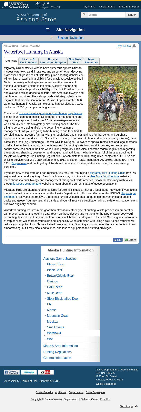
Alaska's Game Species (59, 258)
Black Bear (54, 270)
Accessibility (11, 381)
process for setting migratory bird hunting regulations (50, 113)
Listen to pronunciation (47, 3)
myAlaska (90, 6)
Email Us (105, 399)
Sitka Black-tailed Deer (63, 298)
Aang (40, 3)
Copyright (36, 399)
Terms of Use (29, 381)
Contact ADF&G (49, 381)
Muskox (52, 321)
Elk (49, 304)
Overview (11, 60)
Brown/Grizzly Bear (60, 275)
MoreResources (91, 61)
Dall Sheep (54, 287)
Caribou (52, 281)
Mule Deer (54, 293)
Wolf (50, 339)
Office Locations (106, 383)
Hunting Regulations (57, 352)
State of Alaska (17, 5)
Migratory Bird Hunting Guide (108, 172)
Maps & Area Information (60, 346)
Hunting (24, 46)
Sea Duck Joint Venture (104, 176)
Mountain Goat (57, 315)
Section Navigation (70, 37)
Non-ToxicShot (75, 61)
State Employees (129, 6)
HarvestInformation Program (53, 61)
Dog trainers (19, 163)
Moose (51, 310)
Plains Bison (55, 264)
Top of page (126, 406)
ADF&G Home (11, 46)
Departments (107, 6)
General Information (57, 357)
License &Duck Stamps (28, 61)
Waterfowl (35, 46)
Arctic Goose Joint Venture (24, 183)
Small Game (55, 327)
